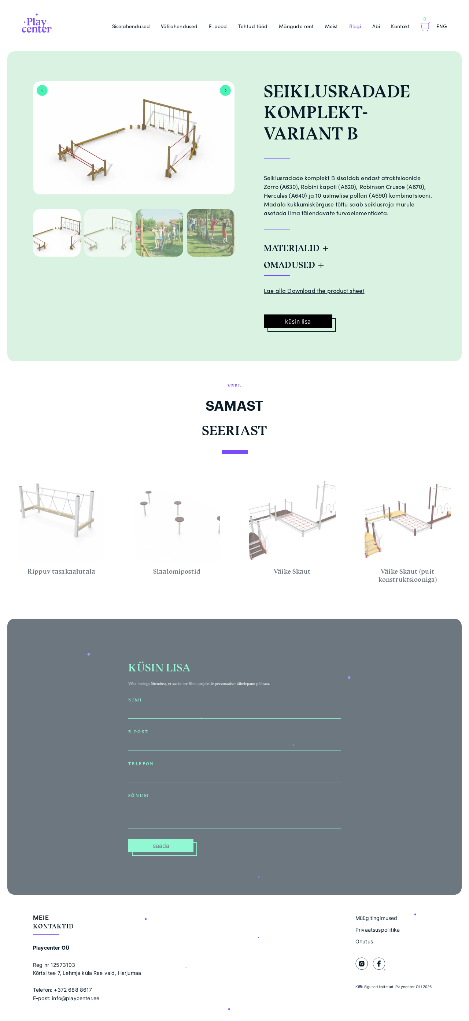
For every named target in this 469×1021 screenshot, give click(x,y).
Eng (441, 26)
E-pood (218, 26)
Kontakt (400, 26)
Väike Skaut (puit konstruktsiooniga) (407, 578)
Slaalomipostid (176, 574)
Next (225, 90)
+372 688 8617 (73, 990)
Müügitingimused (376, 918)
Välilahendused (179, 26)
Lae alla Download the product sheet (314, 290)
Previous (42, 90)
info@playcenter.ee (75, 998)
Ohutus (364, 941)
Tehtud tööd (253, 26)
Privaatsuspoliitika (377, 930)
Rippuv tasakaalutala (61, 574)
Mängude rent (296, 26)
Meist (331, 26)
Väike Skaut (292, 574)
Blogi (355, 26)
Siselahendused (131, 26)
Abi (376, 26)
